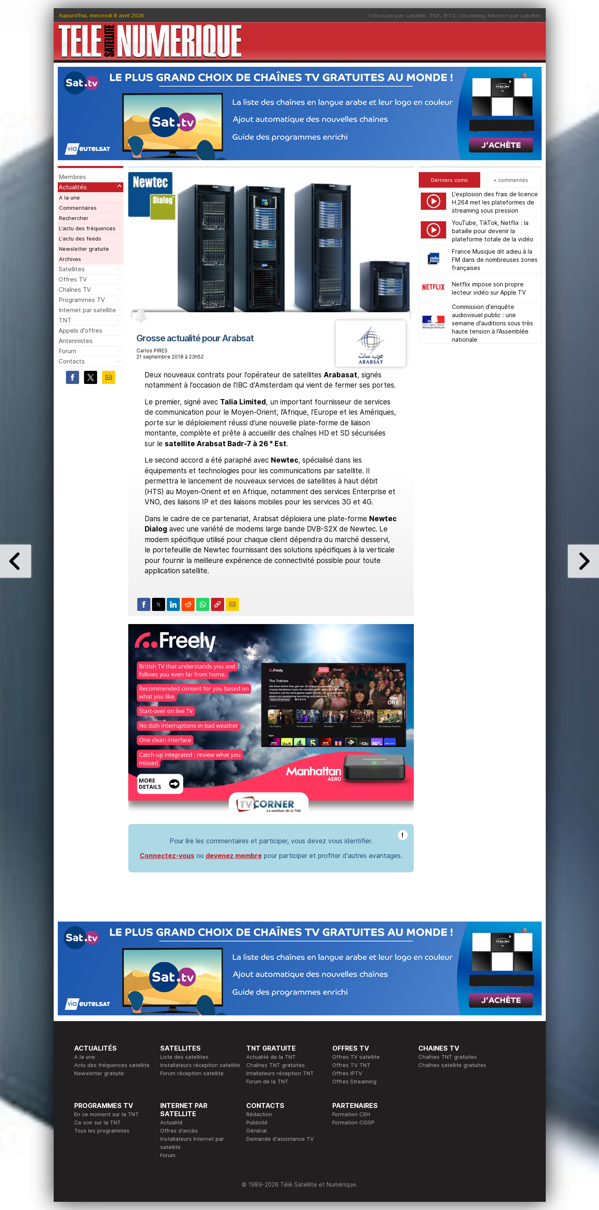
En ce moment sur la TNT (106, 1114)
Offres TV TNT (351, 1065)
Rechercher (73, 218)
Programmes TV (82, 300)
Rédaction (259, 1114)
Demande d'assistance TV (280, 1138)
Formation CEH (351, 1114)
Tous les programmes (101, 1130)
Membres (72, 177)
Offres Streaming (354, 1081)
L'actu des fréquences (87, 228)
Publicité (257, 1122)
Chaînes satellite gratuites (452, 1065)
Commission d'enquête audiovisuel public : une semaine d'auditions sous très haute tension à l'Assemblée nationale (492, 323)
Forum (67, 351)
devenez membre (234, 855)
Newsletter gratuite (84, 248)
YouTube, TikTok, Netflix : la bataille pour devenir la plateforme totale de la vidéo (492, 231)
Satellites (72, 269)
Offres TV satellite (356, 1056)
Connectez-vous (167, 855)
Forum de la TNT (267, 1081)
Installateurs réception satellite (200, 1065)
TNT (434, 15)
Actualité (171, 1122)
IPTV (449, 15)
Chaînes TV (75, 289)
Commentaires (78, 207)
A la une (69, 197)
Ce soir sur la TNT (97, 1122)
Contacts (72, 361)
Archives (70, 259)
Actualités (73, 187)
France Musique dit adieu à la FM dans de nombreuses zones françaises (495, 259)
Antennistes (76, 341)
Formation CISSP (353, 1122)
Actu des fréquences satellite (112, 1065)
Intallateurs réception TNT (280, 1073)
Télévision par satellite (397, 15)
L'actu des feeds (80, 238)
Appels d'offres (80, 330)
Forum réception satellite (192, 1073)
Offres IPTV (347, 1073)
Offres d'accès (179, 1130)
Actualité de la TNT (271, 1056)
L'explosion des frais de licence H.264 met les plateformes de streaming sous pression (495, 202)
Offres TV (73, 279)
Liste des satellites (184, 1056)
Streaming (471, 15)
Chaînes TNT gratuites (275, 1065)
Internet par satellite (514, 15)
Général (256, 1130)
